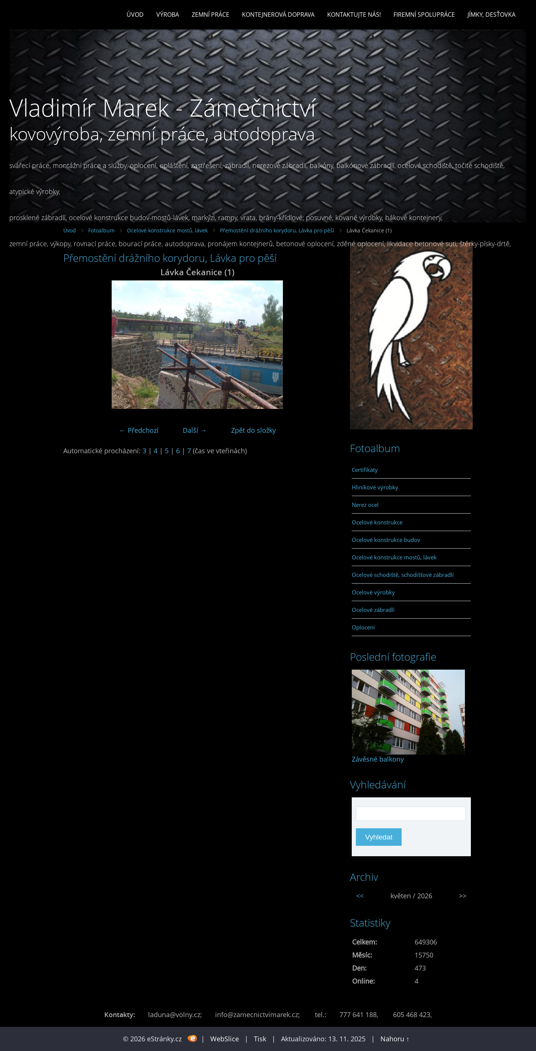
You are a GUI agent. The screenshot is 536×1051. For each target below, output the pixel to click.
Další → (195, 430)
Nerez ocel (365, 504)
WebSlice (224, 1038)
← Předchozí (139, 430)
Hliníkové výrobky (375, 487)
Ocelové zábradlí (373, 609)
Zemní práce (210, 14)
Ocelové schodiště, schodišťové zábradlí (403, 574)
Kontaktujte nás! (354, 14)
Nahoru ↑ (394, 1038)
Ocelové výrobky (373, 592)
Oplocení (363, 627)
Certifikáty (365, 469)
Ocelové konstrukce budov (386, 539)
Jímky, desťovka (492, 14)
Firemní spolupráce (424, 14)
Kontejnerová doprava (278, 14)
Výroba (167, 14)
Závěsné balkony (378, 759)
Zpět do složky (253, 430)
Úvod (135, 14)
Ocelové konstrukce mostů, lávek (394, 557)
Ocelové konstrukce (377, 522)
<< (360, 895)
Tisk (260, 1038)
